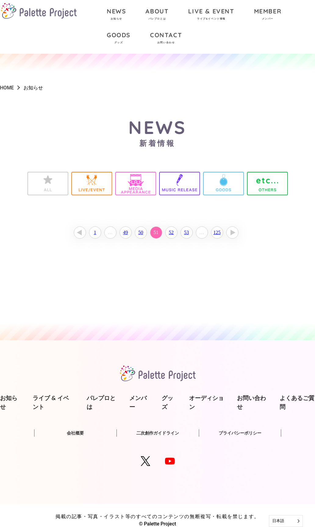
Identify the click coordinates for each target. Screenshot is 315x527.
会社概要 (75, 433)
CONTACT (166, 38)
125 (217, 232)
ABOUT (157, 14)
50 (140, 232)
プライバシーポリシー (240, 433)
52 (171, 232)
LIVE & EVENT (211, 14)
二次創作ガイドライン (157, 433)
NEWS (116, 14)
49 (125, 232)
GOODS (119, 38)
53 (186, 232)
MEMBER (268, 14)
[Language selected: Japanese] (286, 521)
